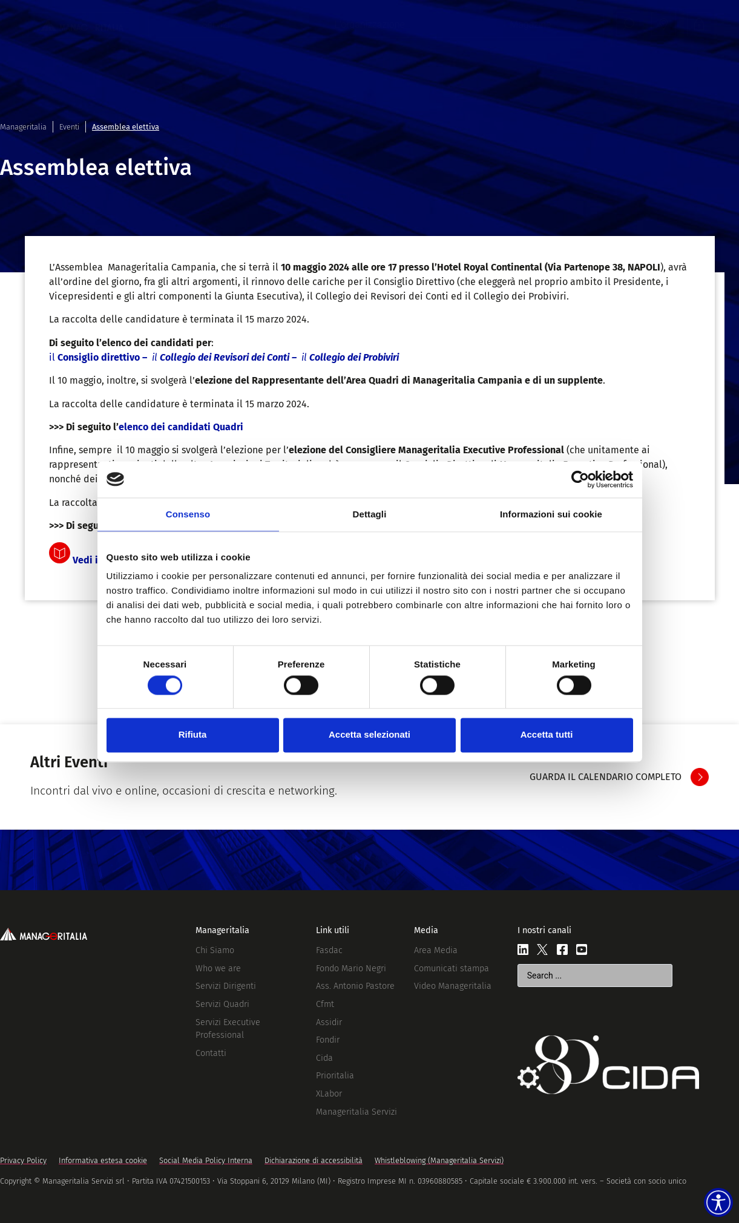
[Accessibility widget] (709, 1193)
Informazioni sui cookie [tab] (551, 514)
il (224, 357)
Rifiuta (193, 735)
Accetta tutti (547, 735)
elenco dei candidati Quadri (181, 427)
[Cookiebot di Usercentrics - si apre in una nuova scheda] (580, 479)
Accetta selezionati (369, 735)
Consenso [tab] (188, 514)
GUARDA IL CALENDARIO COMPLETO (606, 776)
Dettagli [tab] (370, 514)
